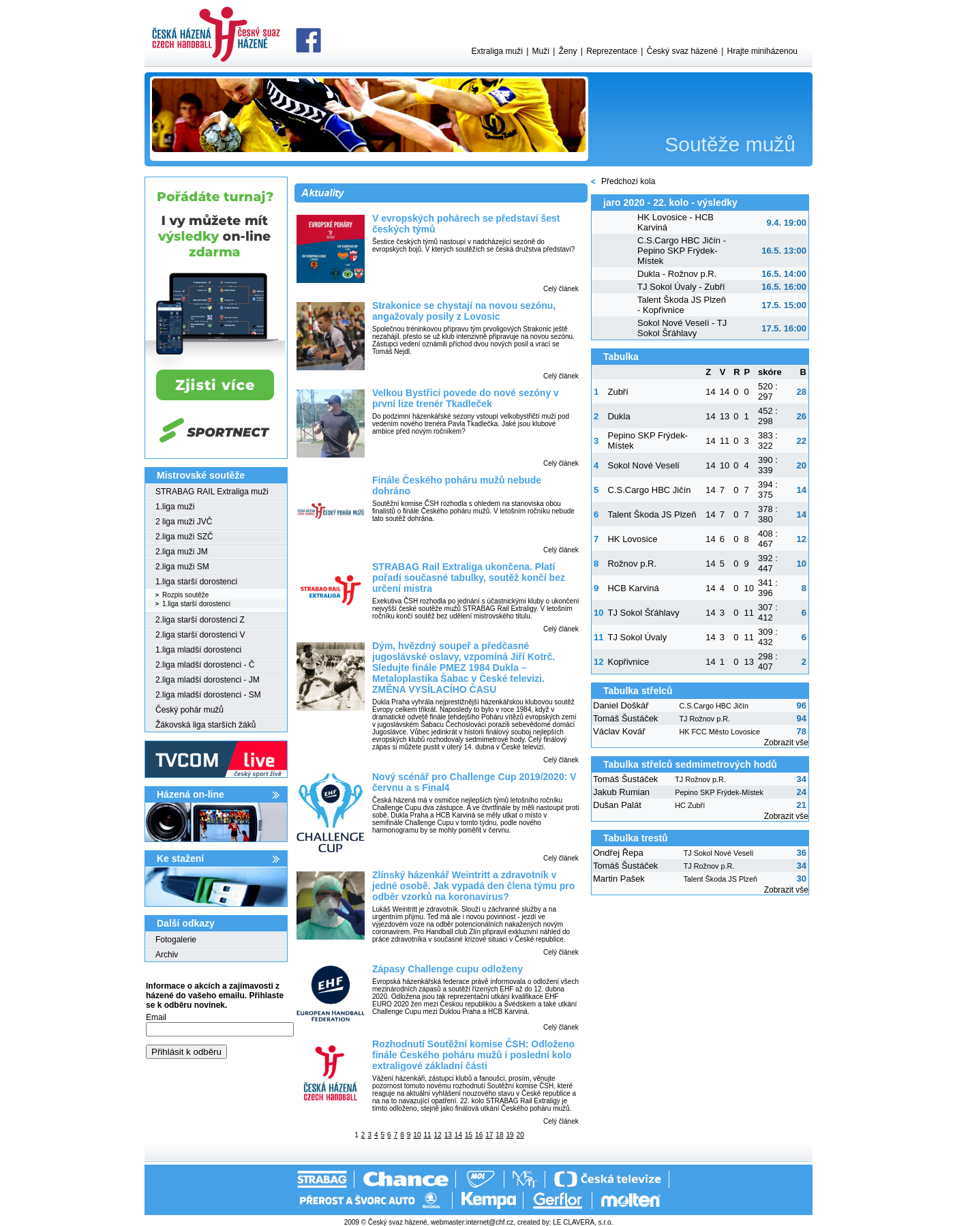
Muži (540, 51)
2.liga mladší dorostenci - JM (207, 680)
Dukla (618, 416)
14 (458, 1135)
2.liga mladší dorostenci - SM (208, 695)
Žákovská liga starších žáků (205, 725)
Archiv (166, 954)
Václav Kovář (619, 731)
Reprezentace (611, 51)
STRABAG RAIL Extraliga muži (212, 491)
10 (417, 1135)
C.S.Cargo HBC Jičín (648, 490)
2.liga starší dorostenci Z (200, 620)
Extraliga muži (496, 51)
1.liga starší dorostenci (196, 581)
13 (448, 1135)
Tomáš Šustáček (625, 718)
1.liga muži (174, 506)
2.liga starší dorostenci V (200, 635)
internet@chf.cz (490, 1222)
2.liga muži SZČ (184, 536)
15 (468, 1135)
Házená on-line (190, 794)
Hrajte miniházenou (762, 51)
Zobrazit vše (786, 742)
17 (489, 1135)
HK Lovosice (632, 539)
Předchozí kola (628, 181)
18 (499, 1135)
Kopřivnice (628, 662)
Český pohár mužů (189, 710)
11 (427, 1135)
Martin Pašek (619, 878)
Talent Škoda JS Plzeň (651, 514)
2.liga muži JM (181, 551)
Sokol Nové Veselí (643, 465)
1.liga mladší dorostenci (198, 650)
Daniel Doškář (621, 705)
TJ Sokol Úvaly (637, 637)
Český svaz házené (682, 51)
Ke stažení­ (180, 858)
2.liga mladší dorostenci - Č (204, 665)
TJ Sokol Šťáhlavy (643, 613)
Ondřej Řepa (618, 853)
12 (438, 1135)
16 (479, 1135)
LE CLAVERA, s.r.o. (583, 1222)
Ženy (568, 51)
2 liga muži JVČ (183, 521)
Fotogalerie (175, 939)
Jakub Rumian (621, 792)
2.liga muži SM (182, 566)
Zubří (617, 392)
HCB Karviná (632, 588)
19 (509, 1135)
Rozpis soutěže (185, 595)
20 (520, 1135)
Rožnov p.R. (631, 563)
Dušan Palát (617, 805)
